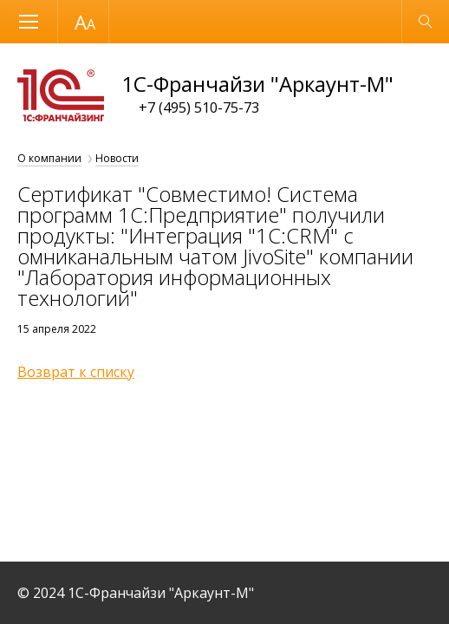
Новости (117, 158)
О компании (49, 158)
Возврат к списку (75, 371)
